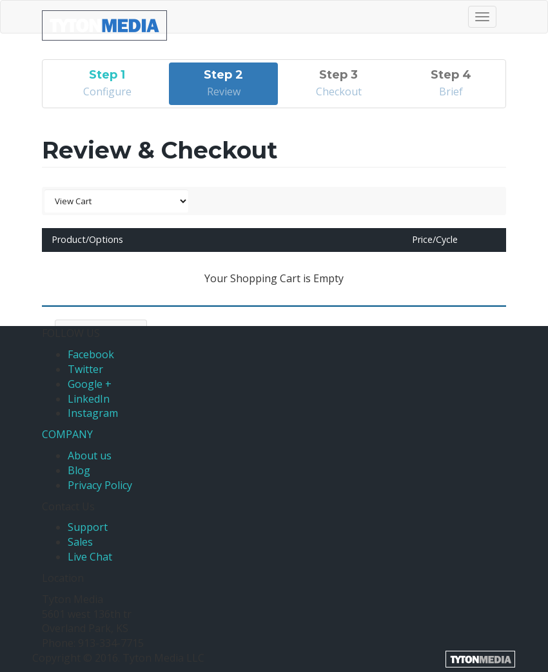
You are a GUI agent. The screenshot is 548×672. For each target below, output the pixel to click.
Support (88, 527)
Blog (79, 470)
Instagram (93, 413)
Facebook (91, 354)
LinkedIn (89, 399)
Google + (90, 384)
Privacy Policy (100, 485)
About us (90, 455)
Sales (80, 542)
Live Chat (90, 557)
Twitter (85, 369)
